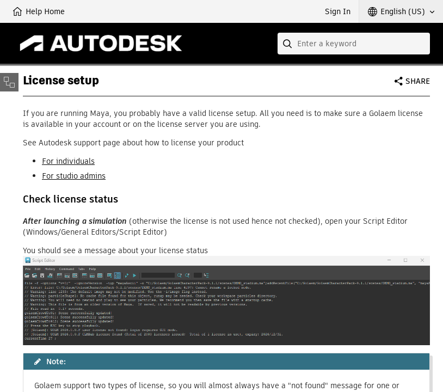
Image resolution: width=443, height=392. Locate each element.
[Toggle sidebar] (9, 82)
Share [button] (417, 81)
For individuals (68, 161)
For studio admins (74, 175)
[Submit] (288, 43)
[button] (401, 11)
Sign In (337, 11)
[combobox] (354, 43)
